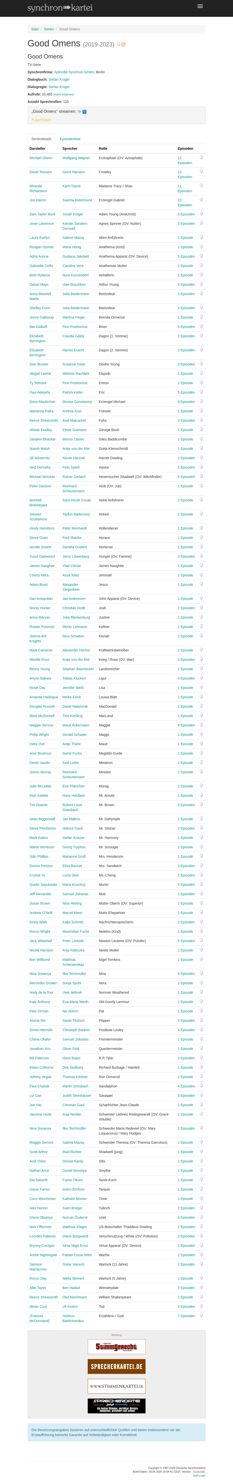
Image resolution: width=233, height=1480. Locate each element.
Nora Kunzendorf (76, 275)
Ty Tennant (38, 383)
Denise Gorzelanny (77, 402)
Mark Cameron (41, 650)
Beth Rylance (40, 275)
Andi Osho (38, 1161)
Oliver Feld (71, 1049)
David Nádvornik (75, 706)
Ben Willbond (40, 960)
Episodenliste (70, 139)
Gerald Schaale (74, 735)
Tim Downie (39, 805)
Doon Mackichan (42, 402)
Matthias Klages (75, 1227)
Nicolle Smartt (40, 547)
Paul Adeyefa (40, 392)
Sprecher (70, 149)
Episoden (185, 149)
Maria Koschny (74, 885)
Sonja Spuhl (72, 983)
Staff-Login (199, 1475)
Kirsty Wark (38, 922)
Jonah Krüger (73, 214)
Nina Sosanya (40, 974)
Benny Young (40, 669)
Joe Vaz (36, 1105)
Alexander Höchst (76, 650)
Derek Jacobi (40, 763)
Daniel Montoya (74, 1171)
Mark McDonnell (42, 716)
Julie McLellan (41, 786)
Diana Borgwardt (75, 1236)
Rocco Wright (40, 931)
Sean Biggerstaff (42, 819)
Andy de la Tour (42, 992)
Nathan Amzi (39, 1171)
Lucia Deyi (71, 875)
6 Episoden (186, 214)
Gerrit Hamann (74, 172)
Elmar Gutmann (75, 430)
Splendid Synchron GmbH (74, 72)
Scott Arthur (39, 1152)
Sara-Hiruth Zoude (77, 500)
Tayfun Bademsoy (76, 514)
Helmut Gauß (73, 828)
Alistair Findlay (41, 430)
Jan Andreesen (74, 599)
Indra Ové (37, 744)
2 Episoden (186, 336)
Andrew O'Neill (41, 913)
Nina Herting (72, 903)
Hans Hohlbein (74, 795)
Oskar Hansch (74, 1264)
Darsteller (38, 149)
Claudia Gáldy (73, 336)
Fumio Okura (73, 1180)
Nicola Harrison (41, 950)
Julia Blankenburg (76, 617)
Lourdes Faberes (43, 1236)
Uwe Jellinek (72, 992)
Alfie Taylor (38, 1288)
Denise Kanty (73, 1161)
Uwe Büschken (74, 284)
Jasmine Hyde (41, 1114)
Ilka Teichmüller (74, 974)
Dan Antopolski (41, 599)
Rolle (103, 149)
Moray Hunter (40, 608)
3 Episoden (186, 224)
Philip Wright (39, 735)
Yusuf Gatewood (42, 556)
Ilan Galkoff (38, 327)
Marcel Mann (73, 913)
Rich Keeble (39, 795)
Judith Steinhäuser (77, 1096)
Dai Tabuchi (39, 1180)
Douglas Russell (42, 706)
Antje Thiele (72, 744)
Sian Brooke (39, 364)
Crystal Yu (37, 875)
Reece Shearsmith (44, 420)
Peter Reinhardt (75, 528)
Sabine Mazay (74, 238)
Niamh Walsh (40, 449)
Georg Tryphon (74, 847)
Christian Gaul (74, 1105)
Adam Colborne (42, 1067)
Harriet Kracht (73, 350)
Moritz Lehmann (75, 627)
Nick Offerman (41, 1227)
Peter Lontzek (73, 941)
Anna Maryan (40, 617)
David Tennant (41, 172)
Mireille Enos (39, 660)
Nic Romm (71, 1011)
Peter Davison (40, 486)
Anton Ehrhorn (74, 1189)
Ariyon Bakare (40, 678)
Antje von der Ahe (76, 449)
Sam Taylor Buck (43, 214)
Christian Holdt (74, 608)
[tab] (116, 115)
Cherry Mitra (39, 575)
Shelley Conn (40, 308)
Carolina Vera (73, 266)
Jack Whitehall (41, 941)
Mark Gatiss (39, 838)
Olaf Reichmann (75, 1297)
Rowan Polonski (42, 627)
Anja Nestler (72, 1114)
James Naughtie (42, 566)
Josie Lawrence (42, 224)
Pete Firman (39, 1011)
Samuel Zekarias (75, 894)
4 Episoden (186, 308)
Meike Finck (72, 697)
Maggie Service (42, 725)
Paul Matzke (72, 538)
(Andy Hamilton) (42, 528)
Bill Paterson (39, 1058)
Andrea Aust (72, 411)
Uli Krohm (70, 1307)
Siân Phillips (39, 856)
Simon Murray (40, 772)
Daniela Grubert (75, 547)
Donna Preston (41, 866)
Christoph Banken (76, 1030)
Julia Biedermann (76, 294)
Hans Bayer (72, 1058)
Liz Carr (36, 1096)
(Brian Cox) (38, 1307)
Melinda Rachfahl (76, 374)
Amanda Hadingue (44, 697)
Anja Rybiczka (74, 950)
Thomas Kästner (75, 1077)
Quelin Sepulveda (43, 885)
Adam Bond (39, 585)
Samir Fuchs (72, 753)
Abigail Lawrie (40, 374)
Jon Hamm (38, 200)
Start (35, 29)
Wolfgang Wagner (76, 158)
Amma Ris (38, 1021)
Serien (49, 29)
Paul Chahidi (39, 1086)
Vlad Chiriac (72, 566)
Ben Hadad (71, 1288)
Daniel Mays (39, 284)
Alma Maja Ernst (75, 1246)
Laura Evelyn (40, 238)
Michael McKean (42, 477)
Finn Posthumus (75, 327)
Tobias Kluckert (74, 678)
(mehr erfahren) (63, 94)
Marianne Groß (74, 856)
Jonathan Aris (40, 1049)
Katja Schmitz (73, 922)
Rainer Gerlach (74, 477)
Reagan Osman (42, 247)
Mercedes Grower (43, 983)
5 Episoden (186, 256)
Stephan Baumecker (78, 669)
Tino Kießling (73, 716)
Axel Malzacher (74, 420)
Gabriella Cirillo (41, 266)
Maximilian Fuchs (76, 931)
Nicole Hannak (74, 458)
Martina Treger (74, 317)
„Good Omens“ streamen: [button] (59, 111)
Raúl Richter (72, 1152)
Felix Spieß (71, 467)
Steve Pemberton (43, 828)
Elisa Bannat (72, 866)
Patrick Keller (73, 392)
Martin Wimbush (42, 847)
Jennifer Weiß (73, 688)
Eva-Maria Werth (75, 1002)
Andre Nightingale (43, 1255)
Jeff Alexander (40, 894)
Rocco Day (38, 1278)
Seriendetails (42, 139)
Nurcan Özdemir (75, 1217)
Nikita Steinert (73, 1278)
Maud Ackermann (76, 725)
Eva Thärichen (74, 786)
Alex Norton (39, 1208)
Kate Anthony (40, 1002)
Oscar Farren (40, 1189)
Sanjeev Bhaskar (43, 439)
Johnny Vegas (40, 1077)
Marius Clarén (73, 439)
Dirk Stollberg (73, 1067)
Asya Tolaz (71, 575)
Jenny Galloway (42, 317)
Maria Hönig (72, 247)
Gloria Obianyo (41, 1217)
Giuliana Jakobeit (76, 256)
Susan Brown (40, 903)
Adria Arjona (39, 256)
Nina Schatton (73, 636)
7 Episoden (186, 1316)
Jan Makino (71, 819)
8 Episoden (186, 402)
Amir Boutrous (41, 753)
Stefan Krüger (59, 79)
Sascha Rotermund (77, 200)
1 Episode (185, 238)
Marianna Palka (42, 411)
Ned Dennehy (40, 467)
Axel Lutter (71, 763)
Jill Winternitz (40, 458)
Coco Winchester (43, 1199)
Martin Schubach (75, 1086)
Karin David (71, 186)
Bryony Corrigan (42, 1246)
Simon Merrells (41, 1030)
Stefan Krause (74, 838)
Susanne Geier (74, 364)
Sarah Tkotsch (74, 1021)
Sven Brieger (73, 1208)
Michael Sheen (41, 158)
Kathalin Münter (75, 1199)
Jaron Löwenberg (76, 556)
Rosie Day (38, 688)
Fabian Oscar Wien (77, 1255)
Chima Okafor (40, 1039)
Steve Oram (39, 538)
